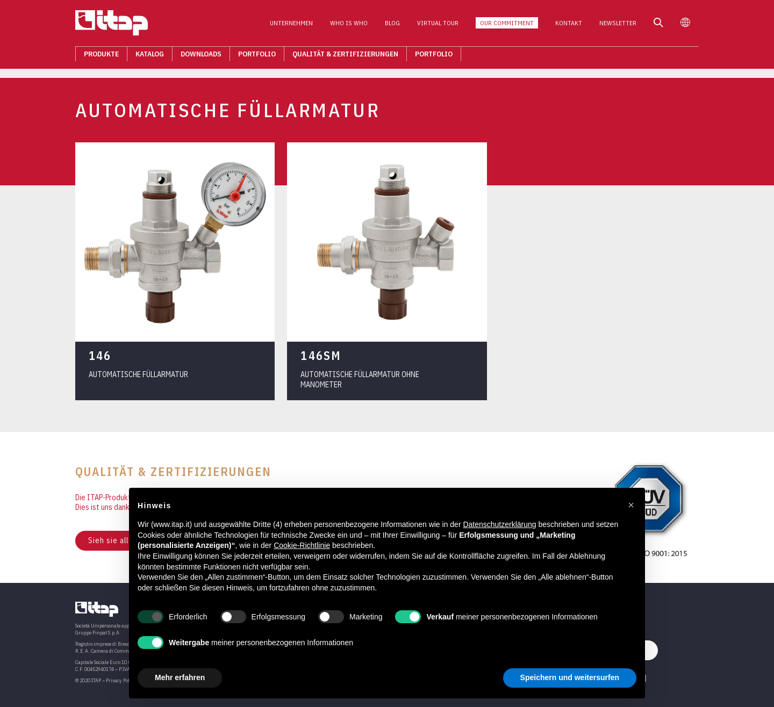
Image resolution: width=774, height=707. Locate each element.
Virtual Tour (437, 26)
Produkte (101, 57)
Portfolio (257, 57)
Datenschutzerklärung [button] (499, 524)
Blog (392, 26)
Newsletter (617, 26)
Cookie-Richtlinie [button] (302, 545)
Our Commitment (507, 26)
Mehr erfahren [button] (180, 677)
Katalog (149, 57)
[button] (631, 505)
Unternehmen (291, 26)
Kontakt (568, 26)
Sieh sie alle (110, 540)
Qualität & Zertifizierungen (345, 57)
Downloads (201, 57)
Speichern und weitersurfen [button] (569, 677)
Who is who (349, 26)
